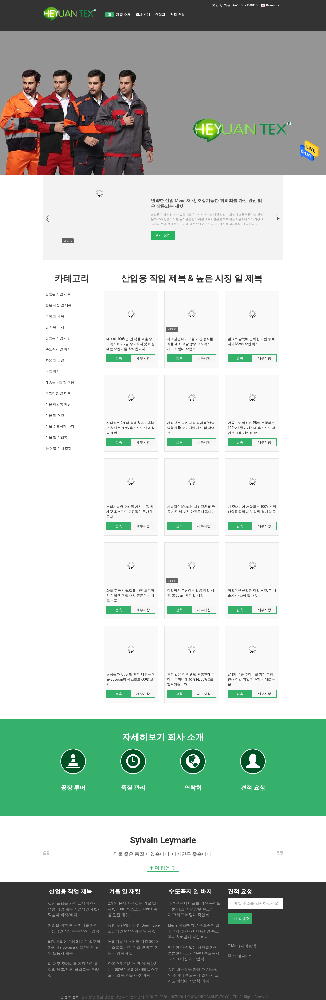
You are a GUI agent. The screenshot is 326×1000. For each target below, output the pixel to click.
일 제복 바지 (55, 327)
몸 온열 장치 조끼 (58, 448)
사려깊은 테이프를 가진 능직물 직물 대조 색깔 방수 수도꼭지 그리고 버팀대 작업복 (191, 344)
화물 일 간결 (55, 360)
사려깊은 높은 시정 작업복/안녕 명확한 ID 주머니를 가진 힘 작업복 (191, 428)
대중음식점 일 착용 (60, 382)
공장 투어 (73, 787)
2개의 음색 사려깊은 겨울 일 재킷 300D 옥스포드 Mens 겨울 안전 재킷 (132, 909)
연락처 (160, 15)
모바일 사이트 (240, 956)
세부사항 (143, 358)
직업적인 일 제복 (58, 393)
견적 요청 (177, 15)
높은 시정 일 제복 (58, 305)
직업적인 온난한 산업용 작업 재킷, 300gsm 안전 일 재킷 (190, 593)
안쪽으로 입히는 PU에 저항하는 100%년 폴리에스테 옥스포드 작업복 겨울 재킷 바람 (251, 428)
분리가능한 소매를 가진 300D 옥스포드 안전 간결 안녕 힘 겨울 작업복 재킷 (133, 947)
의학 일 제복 (55, 316)
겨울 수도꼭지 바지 (60, 426)
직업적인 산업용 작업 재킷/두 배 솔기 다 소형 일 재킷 (252, 593)
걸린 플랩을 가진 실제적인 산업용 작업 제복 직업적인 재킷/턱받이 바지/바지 (73, 909)
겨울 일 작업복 (56, 437)
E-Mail (233, 946)
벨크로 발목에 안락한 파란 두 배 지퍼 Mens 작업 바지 (251, 341)
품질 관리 (133, 787)
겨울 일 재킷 (55, 415)
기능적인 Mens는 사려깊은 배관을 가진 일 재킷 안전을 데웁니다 (191, 509)
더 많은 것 (163, 868)
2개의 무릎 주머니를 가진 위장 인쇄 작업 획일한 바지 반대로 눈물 (251, 679)
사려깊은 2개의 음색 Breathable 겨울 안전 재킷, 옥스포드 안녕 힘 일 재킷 (130, 428)
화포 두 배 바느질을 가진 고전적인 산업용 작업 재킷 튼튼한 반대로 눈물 (130, 595)
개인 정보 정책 (68, 997)
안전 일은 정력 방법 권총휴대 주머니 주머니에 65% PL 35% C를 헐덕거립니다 (191, 679)
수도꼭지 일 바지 (58, 349)
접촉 (118, 358)
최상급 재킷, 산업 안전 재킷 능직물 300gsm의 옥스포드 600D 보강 (130, 679)
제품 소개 (123, 15)
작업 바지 (53, 371)
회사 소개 (143, 15)
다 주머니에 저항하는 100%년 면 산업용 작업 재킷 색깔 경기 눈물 (252, 509)
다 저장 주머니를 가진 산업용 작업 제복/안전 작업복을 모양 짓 (73, 969)
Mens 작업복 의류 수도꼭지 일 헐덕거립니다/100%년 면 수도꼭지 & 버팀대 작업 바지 (193, 931)
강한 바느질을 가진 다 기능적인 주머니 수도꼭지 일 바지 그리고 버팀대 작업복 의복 (193, 975)
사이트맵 (248, 946)
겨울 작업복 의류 (58, 404)
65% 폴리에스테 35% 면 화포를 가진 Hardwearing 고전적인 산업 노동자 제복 (74, 947)
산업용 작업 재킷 (58, 338)
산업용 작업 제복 (58, 294)
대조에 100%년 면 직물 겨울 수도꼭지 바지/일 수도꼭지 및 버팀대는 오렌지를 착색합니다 (130, 344)
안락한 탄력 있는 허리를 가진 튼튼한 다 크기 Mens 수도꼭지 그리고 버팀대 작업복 (193, 953)
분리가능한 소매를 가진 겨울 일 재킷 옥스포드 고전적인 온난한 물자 (129, 512)
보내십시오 (239, 919)
